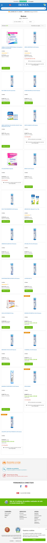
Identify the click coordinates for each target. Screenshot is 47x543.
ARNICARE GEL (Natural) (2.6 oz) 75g (32, 209)
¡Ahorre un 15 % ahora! (15, 11)
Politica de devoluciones (37, 523)
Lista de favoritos (23, 514)
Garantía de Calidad (7, 515)
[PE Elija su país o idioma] (10, 5)
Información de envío (37, 520)
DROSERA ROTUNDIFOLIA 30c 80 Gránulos (33, 313)
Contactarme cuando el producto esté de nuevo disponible (35, 65)
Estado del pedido (37, 515)
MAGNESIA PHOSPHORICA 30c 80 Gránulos (10, 386)
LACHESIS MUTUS (28, 278)
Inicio (20, 18)
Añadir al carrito (6, 68)
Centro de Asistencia (36, 514)
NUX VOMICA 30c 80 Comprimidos (8, 90)
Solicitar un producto (36, 518)
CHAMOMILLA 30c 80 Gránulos (31, 349)
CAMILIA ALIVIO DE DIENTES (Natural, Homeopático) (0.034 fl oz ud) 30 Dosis (12, 48)
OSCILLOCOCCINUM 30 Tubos (7, 313)
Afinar (30, 21)
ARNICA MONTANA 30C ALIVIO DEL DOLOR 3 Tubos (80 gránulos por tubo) (12, 126)
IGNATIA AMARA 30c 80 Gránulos (31, 125)
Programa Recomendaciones (23, 517)
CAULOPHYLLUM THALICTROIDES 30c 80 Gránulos (12, 431)
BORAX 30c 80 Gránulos (29, 168)
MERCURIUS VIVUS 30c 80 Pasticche (9, 349)
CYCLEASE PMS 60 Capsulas (7, 168)
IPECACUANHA (27, 386)
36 (43, 25)
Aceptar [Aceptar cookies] (34, 539)
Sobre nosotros (8, 513)
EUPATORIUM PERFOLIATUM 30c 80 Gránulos (11, 278)
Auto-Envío (22, 518)
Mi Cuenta (22, 513)
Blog (5, 517)
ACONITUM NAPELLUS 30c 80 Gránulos (32, 90)
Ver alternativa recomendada (35, 61)
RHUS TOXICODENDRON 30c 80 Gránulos (10, 209)
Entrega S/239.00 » (31, 11)
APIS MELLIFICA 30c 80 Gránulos (31, 243)
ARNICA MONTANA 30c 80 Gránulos (32, 47)
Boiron (4, 51)
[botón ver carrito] (45, 5)
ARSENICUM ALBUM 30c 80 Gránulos (9, 243)
